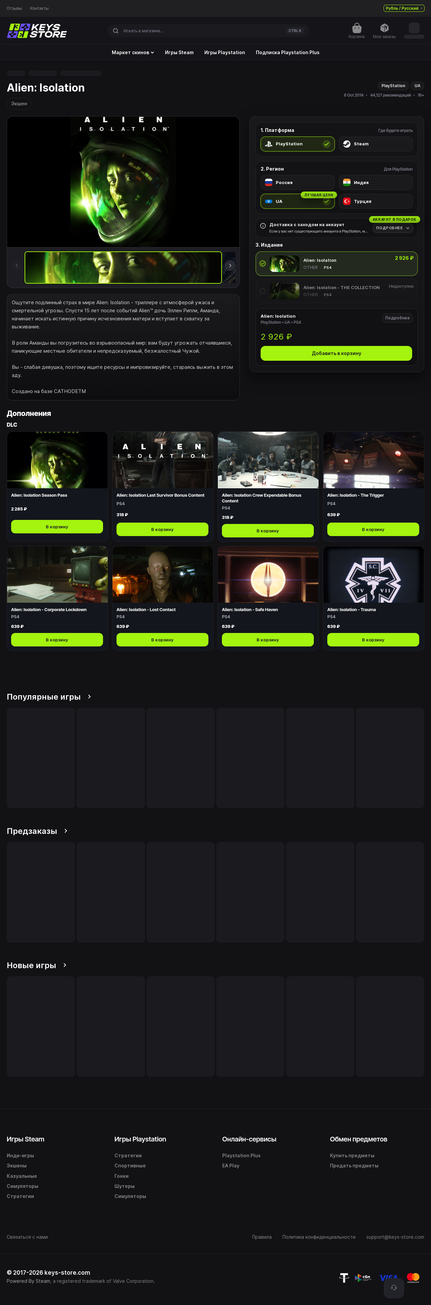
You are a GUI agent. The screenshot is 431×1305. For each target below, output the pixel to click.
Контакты (39, 8)
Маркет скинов (133, 52)
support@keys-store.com (395, 1237)
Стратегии (20, 1196)
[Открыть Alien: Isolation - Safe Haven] (268, 598)
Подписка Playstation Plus (288, 52)
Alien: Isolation (319, 260)
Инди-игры (20, 1155)
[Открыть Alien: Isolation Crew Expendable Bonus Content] (268, 486)
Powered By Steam (28, 1281)
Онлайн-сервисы (249, 1139)
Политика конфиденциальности (319, 1237)
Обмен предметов (358, 1139)
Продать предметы (354, 1165)
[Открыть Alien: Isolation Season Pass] (57, 486)
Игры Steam (179, 52)
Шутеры (124, 1186)
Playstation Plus (241, 1155)
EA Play (230, 1165)
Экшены (17, 1165)
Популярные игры (49, 697)
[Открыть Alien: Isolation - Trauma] (373, 598)
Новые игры (36, 965)
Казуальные (22, 1176)
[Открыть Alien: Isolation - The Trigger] (373, 486)
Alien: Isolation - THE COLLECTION (341, 287)
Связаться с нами (27, 1237)
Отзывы (14, 8)
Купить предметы (352, 1155)
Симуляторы (22, 1186)
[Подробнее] (393, 228)
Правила (262, 1237)
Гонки (121, 1176)
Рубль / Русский (404, 8)
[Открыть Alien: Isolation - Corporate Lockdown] (57, 598)
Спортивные (130, 1165)
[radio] (298, 144)
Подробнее (397, 317)
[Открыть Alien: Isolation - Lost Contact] (162, 598)
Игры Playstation (224, 52)
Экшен (19, 103)
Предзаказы (37, 831)
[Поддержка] (394, 1288)
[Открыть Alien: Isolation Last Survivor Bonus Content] (162, 486)
